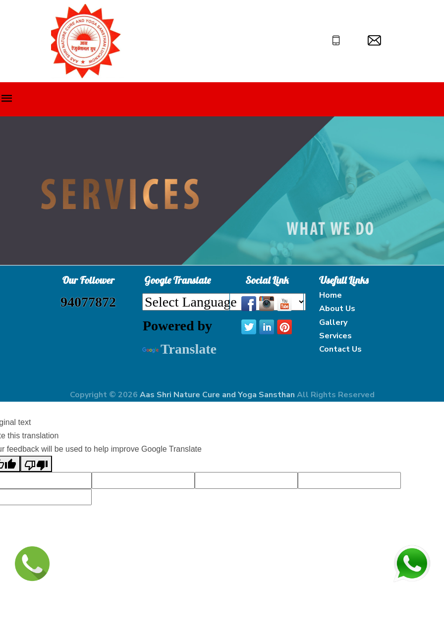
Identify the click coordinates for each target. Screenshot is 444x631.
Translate (179, 349)
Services (335, 335)
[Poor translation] (36, 464)
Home (330, 295)
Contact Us (340, 349)
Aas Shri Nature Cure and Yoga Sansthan (218, 394)
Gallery (333, 322)
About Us (337, 308)
